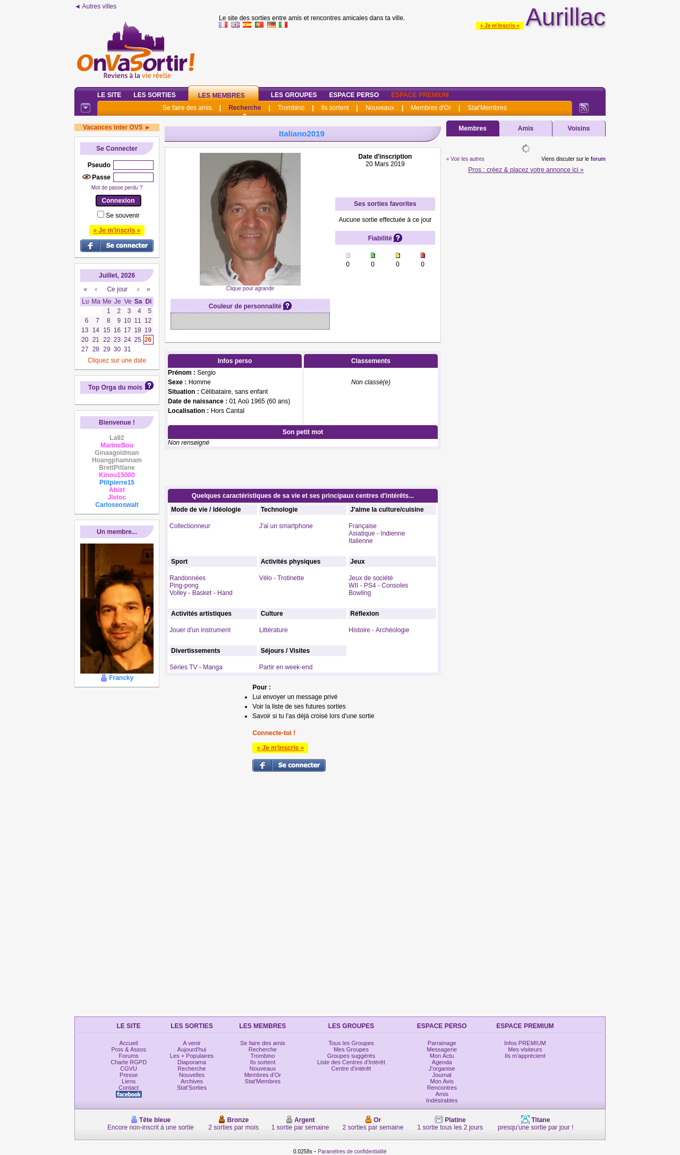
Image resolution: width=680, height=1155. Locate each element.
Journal (442, 1075)
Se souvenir (122, 215)
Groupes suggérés (351, 1056)
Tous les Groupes (351, 1043)
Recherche (244, 107)
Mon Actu (442, 1056)
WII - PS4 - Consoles (378, 585)
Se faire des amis (187, 107)
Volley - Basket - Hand (201, 593)
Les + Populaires (192, 1056)
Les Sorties (154, 95)
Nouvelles (192, 1075)
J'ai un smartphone (286, 526)
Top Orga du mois (115, 387)
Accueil (128, 1043)
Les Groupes (294, 95)
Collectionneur (189, 526)
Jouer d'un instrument (200, 630)
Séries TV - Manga (196, 667)
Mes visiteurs (525, 1049)
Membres (472, 128)
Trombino (291, 107)
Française (362, 526)
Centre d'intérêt (351, 1068)
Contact (128, 1087)
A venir (192, 1043)
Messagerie (442, 1049)
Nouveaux (380, 107)
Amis (525, 128)
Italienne (360, 541)
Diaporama (191, 1062)
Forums (129, 1056)
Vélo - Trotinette (281, 578)
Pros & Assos (128, 1049)
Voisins (579, 128)
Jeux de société (370, 578)
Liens (128, 1081)
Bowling (359, 593)
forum (598, 159)
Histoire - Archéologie (378, 630)
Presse (129, 1075)
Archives (192, 1081)
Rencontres (442, 1087)
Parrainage (442, 1043)
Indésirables (441, 1100)
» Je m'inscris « (500, 26)
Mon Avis (442, 1081)
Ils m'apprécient (525, 1056)
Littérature (273, 630)
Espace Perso (354, 95)
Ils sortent (334, 107)
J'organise (442, 1068)
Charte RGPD (128, 1062)
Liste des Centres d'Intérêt (351, 1062)
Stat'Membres (487, 107)
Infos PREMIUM (525, 1043)
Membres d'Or (431, 107)
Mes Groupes (351, 1049)
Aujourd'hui (192, 1049)
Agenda (442, 1062)
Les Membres (221, 95)
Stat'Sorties (192, 1087)
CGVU (128, 1068)
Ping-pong (184, 585)
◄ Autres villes (95, 6)
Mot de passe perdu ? (117, 188)
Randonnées (187, 578)
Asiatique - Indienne (376, 533)
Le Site (109, 95)
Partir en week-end (286, 667)
